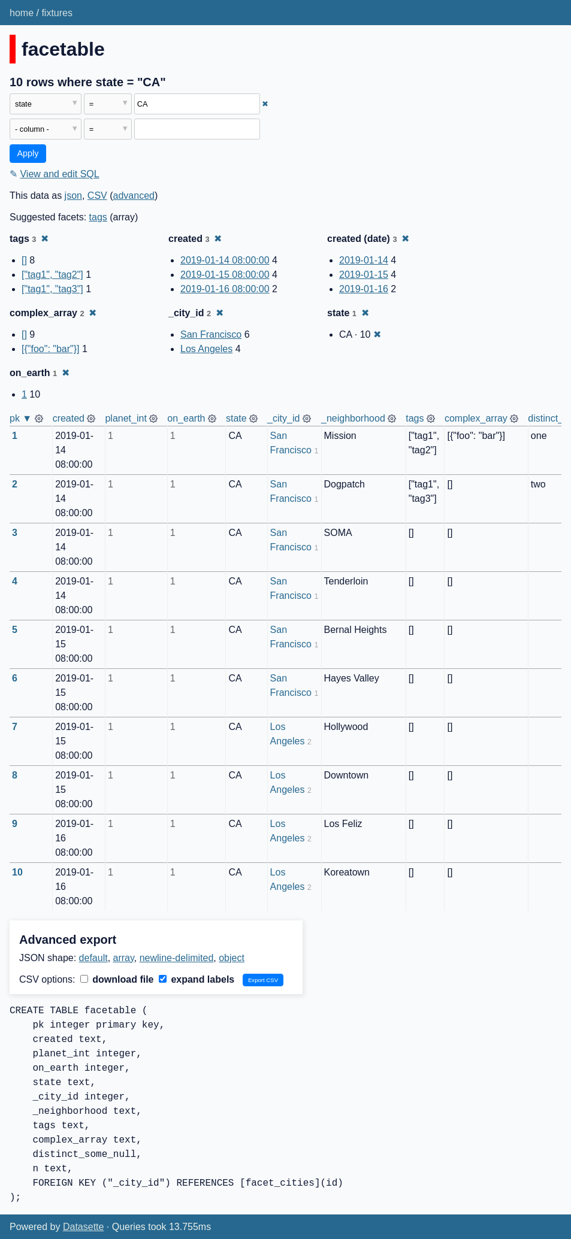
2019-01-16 (363, 289)
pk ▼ (21, 418)
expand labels (196, 979)
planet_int (125, 418)
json (73, 195)
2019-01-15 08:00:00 (225, 274)
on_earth (186, 418)
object (231, 958)
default (93, 958)
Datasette (83, 1227)
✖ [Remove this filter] (265, 103)
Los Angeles (206, 349)
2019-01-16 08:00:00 (225, 289)
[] (24, 260)
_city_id (283, 418)
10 (17, 872)
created (68, 418)
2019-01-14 (363, 260)
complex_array (476, 418)
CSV (97, 195)
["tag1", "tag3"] (52, 289)
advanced (134, 195)
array (123, 958)
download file (117, 979)
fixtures (56, 13)
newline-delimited (177, 958)
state (236, 418)
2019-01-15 (363, 274)
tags (98, 217)
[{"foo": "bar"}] (51, 349)
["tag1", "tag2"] (52, 274)
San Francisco (210, 334)
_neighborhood (353, 418)
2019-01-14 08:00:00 (225, 260)
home (22, 13)
